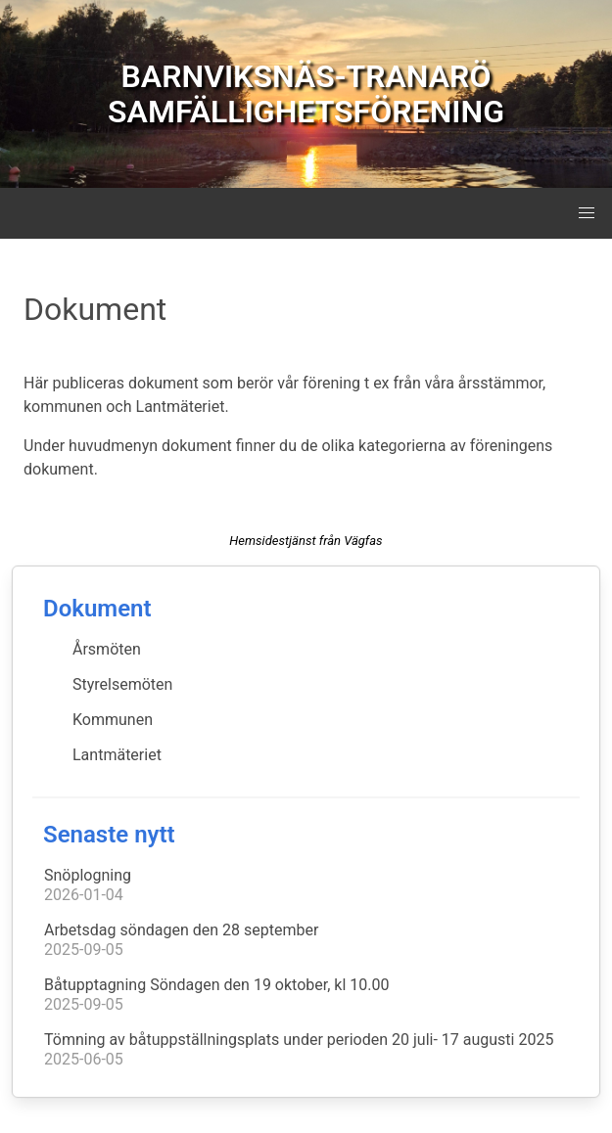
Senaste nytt (109, 834)
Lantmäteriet (117, 755)
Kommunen (112, 719)
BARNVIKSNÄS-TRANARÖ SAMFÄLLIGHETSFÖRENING (306, 94)
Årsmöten (106, 649)
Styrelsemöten (122, 684)
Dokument (97, 608)
